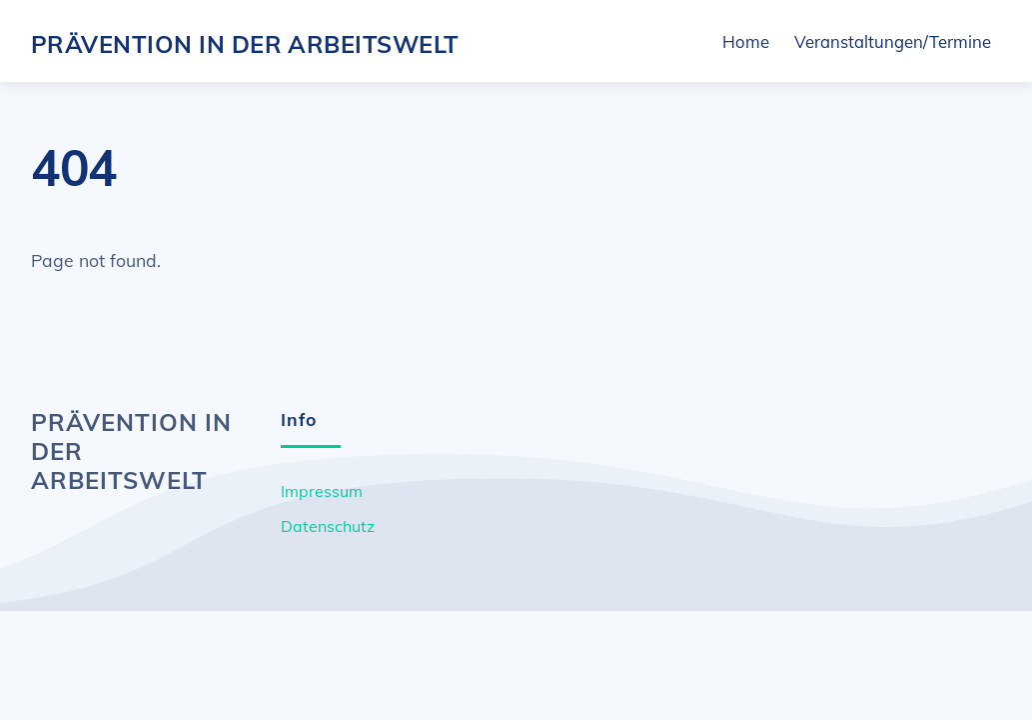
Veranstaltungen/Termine (892, 42)
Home (745, 42)
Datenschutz (328, 528)
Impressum (322, 493)
